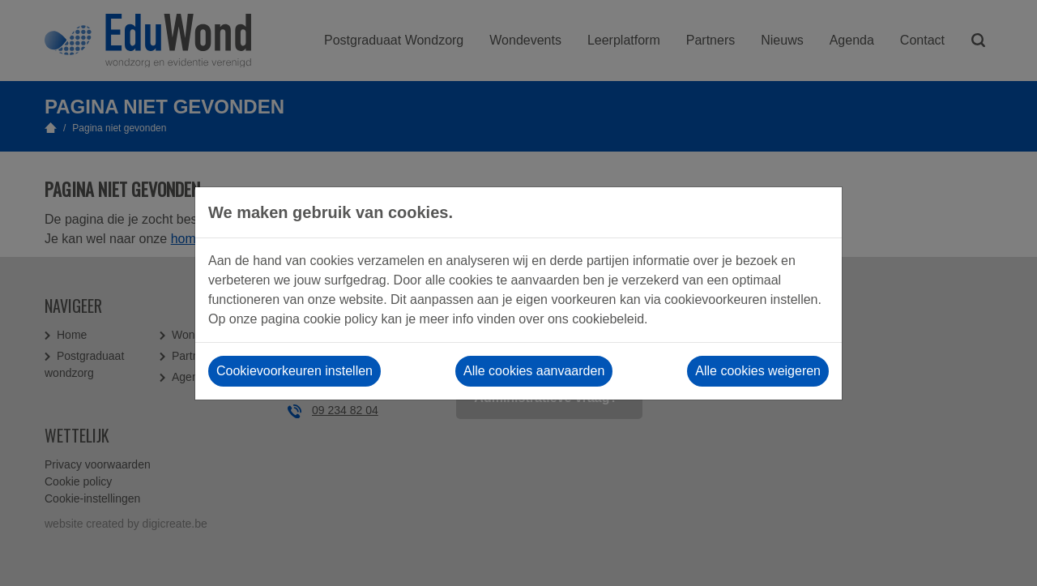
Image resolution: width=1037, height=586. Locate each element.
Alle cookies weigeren (758, 371)
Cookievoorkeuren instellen (294, 371)
